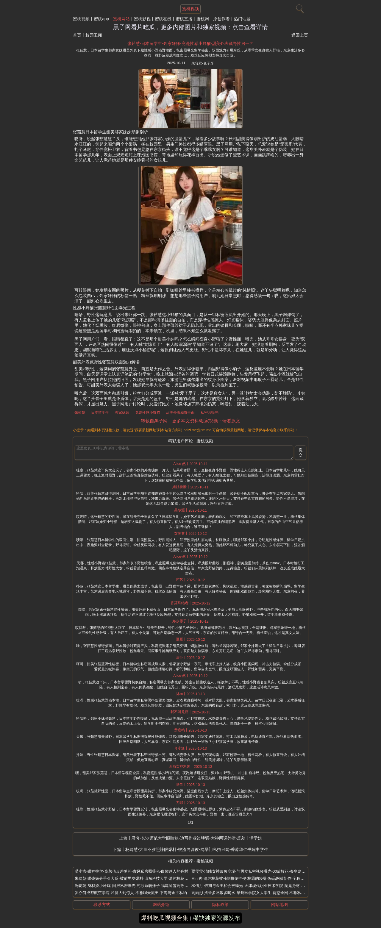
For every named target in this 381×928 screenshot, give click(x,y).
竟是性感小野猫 (147, 412)
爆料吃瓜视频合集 (164, 918)
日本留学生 (100, 412)
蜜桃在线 (163, 18)
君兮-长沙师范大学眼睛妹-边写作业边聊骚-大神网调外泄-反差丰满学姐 (197, 838)
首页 (77, 35)
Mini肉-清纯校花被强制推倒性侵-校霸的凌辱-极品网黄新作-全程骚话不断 (253, 878)
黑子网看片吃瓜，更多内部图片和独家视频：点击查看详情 (190, 27)
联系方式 (101, 904)
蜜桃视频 (81, 18)
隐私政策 (220, 904)
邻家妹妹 (122, 412)
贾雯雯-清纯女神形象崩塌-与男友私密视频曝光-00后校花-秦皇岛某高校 (252, 871)
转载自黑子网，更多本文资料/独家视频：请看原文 (190, 420)
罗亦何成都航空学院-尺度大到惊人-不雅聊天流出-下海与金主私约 (131, 892)
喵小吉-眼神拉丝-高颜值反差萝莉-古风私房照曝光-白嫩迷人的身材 (131, 871)
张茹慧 (79, 412)
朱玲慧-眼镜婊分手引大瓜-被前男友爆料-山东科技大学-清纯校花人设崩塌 (137, 878)
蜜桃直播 (184, 18)
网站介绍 (161, 904)
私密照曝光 (209, 412)
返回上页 (299, 35)
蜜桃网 (202, 18)
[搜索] (299, 7)
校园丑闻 (93, 35)
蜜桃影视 (142, 18)
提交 (301, 452)
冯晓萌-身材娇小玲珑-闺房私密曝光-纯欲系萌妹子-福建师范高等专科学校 (137, 885)
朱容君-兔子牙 (202, 63)
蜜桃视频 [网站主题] (190, 8)
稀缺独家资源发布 (216, 918)
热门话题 (242, 18)
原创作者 (221, 18)
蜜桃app (101, 18)
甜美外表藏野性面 (180, 412)
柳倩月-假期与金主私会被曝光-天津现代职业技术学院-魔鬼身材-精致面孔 (253, 885)
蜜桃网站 (121, 18)
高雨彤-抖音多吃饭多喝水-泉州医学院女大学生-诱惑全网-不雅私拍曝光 (252, 892)
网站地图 (279, 904)
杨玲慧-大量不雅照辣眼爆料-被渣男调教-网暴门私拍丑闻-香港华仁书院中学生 (196, 849)
